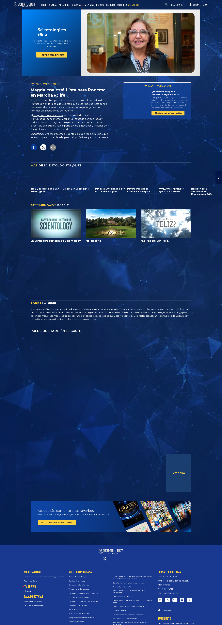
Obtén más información (168, 113)
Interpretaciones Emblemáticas (81, 615)
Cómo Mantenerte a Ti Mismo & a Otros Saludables (129, 589)
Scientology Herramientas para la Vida (128, 580)
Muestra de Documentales (79, 611)
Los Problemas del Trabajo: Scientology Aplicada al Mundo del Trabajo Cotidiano (132, 575)
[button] (218, 177)
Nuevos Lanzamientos (33, 599)
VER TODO (179, 473)
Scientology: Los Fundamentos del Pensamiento (88, 623)
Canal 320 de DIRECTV (167, 574)
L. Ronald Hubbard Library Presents (83, 599)
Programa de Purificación (48, 115)
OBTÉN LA (128, 4)
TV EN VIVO (88, 4)
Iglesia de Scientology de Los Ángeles (72, 104)
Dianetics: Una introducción (80, 603)
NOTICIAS (110, 4)
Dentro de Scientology (78, 574)
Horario (28, 588)
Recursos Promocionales (34, 603)
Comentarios (166, 608)
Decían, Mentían (119, 608)
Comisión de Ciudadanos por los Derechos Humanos (130, 620)
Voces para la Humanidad (79, 586)
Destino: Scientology (77, 578)
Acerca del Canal (30, 578)
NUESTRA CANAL (49, 4)
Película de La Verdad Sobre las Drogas (128, 604)
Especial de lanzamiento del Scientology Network (44, 574)
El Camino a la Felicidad (122, 594)
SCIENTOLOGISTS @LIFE (45, 84)
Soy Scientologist (75, 607)
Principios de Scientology (79, 595)
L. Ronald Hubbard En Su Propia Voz (84, 590)
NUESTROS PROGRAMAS (70, 4)
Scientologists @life (76, 619)
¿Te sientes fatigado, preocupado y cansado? (165, 93)
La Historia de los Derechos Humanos (128, 612)
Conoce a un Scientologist (79, 582)
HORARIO (100, 4)
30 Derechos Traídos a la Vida (125, 616)
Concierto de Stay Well (122, 584)
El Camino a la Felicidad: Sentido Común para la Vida (132, 598)
